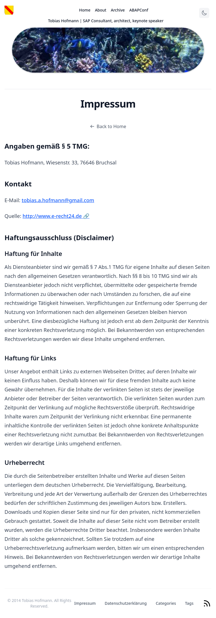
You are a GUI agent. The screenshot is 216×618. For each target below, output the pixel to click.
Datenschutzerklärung (126, 603)
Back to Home (108, 126)
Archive (118, 10)
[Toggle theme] (204, 13)
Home (84, 10)
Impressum (85, 603)
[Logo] (9, 10)
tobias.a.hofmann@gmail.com (58, 200)
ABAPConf (138, 10)
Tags (189, 603)
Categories (166, 603)
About (100, 10)
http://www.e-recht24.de (55, 216)
